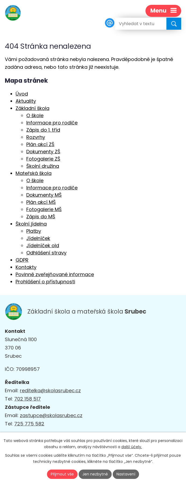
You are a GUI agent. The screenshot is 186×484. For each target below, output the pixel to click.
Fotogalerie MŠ (44, 209)
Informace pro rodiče (52, 122)
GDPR (22, 260)
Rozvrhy (35, 137)
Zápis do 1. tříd (43, 130)
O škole (34, 115)
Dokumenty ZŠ (43, 151)
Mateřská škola (34, 173)
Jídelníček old (42, 245)
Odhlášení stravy (46, 252)
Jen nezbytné (95, 474)
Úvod (22, 93)
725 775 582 (29, 423)
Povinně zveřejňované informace (55, 274)
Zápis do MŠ (40, 216)
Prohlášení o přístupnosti (45, 281)
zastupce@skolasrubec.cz (51, 415)
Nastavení (125, 474)
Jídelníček (38, 238)
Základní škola (32, 108)
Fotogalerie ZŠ (43, 158)
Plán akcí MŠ (41, 202)
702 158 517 (27, 398)
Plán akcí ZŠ (40, 144)
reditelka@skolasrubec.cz (50, 390)
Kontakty (26, 267)
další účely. (131, 446)
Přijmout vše (62, 474)
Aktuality (26, 101)
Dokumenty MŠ (44, 195)
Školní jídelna (31, 223)
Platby (33, 231)
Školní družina (42, 166)
